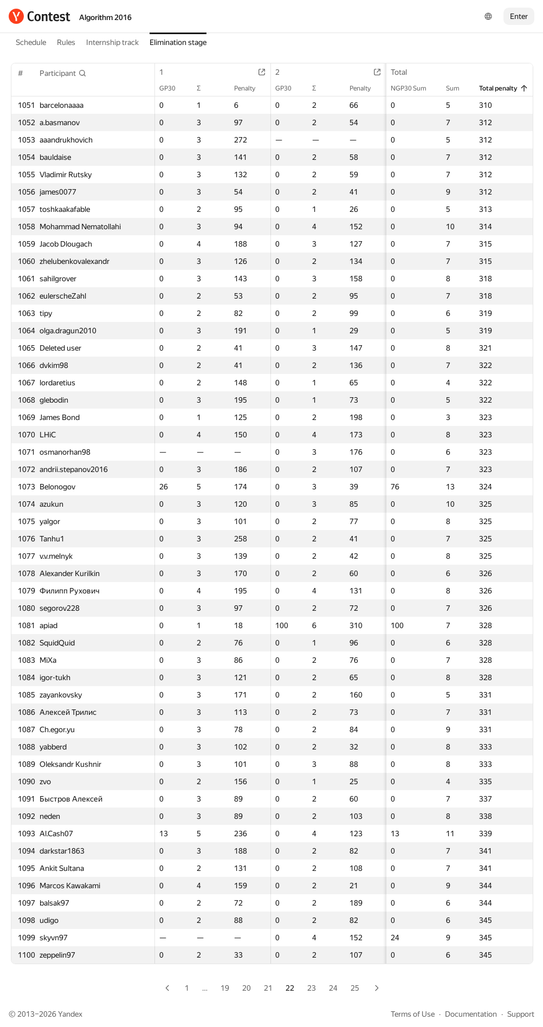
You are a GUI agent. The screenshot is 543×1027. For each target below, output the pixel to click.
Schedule (31, 42)
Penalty (250, 88)
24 (333, 988)
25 (355, 988)
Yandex (70, 1014)
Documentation (471, 1014)
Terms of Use (413, 1014)
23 (311, 988)
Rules (66, 42)
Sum (458, 88)
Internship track (112, 42)
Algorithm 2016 (105, 17)
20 (246, 988)
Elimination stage (178, 42)
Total (404, 72)
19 (225, 988)
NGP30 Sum (414, 88)
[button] (63, 73)
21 (268, 988)
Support (520, 1014)
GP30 (172, 88)
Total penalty (503, 88)
